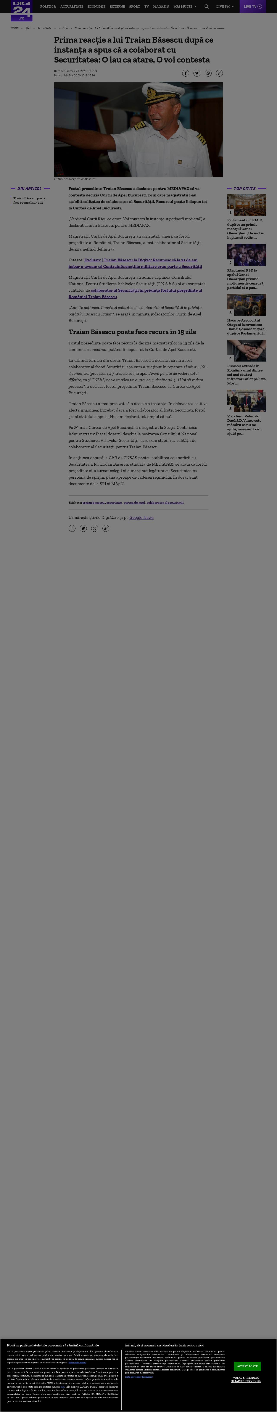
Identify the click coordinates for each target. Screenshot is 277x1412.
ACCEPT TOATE (247, 1366)
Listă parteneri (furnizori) (139, 1376)
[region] (138, 1375)
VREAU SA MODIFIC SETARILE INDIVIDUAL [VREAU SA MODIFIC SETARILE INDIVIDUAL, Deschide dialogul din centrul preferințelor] (246, 1379)
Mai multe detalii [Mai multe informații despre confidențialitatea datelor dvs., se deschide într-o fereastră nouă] (77, 1362)
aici (62, 1386)
